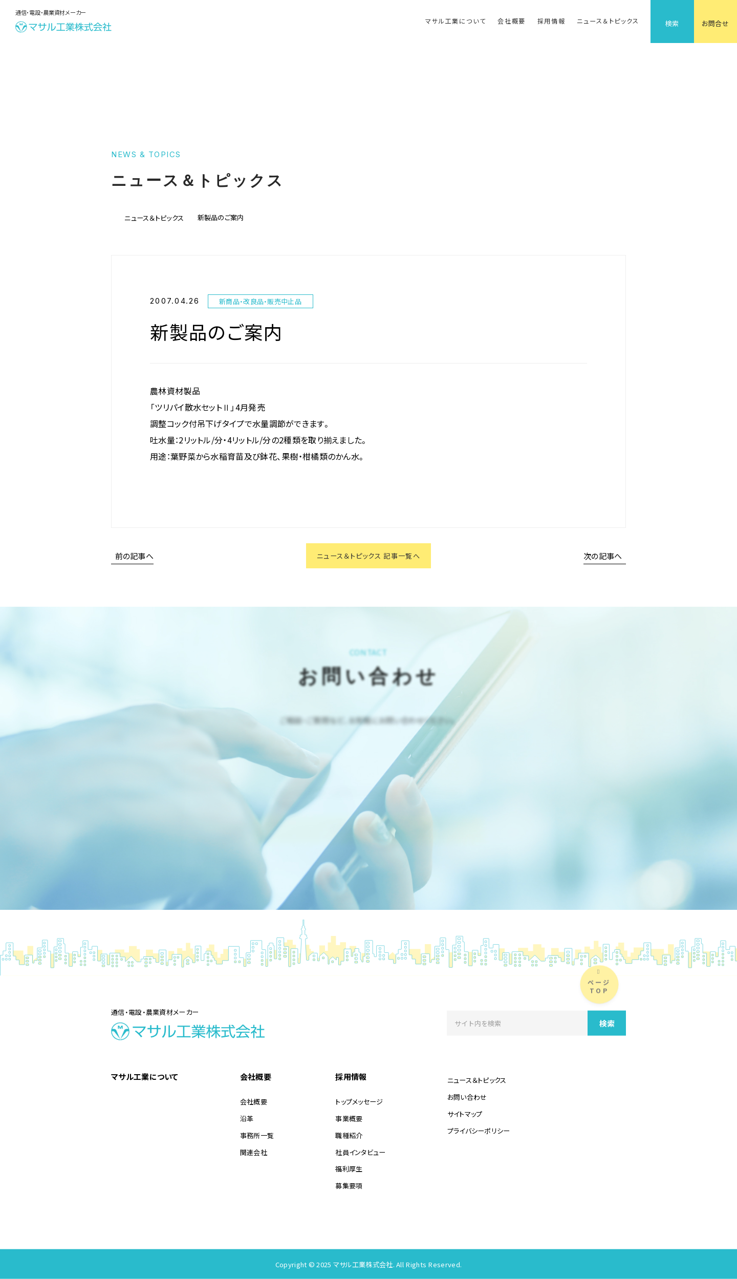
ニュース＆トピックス (608, 21)
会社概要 (511, 21)
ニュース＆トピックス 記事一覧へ (368, 557)
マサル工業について (455, 21)
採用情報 (551, 21)
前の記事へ (134, 557)
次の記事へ (602, 557)
